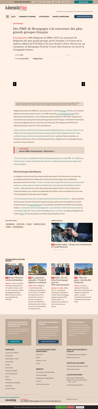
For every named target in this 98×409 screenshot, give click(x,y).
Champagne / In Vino (12, 358)
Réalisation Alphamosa (31, 394)
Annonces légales (48, 341)
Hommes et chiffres (27, 17)
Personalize (80, 407)
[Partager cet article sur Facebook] (77, 55)
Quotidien (8, 385)
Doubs (29, 224)
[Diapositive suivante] (83, 84)
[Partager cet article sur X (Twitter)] (73, 55)
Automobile (9, 368)
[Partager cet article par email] (83, 55)
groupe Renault (35, 205)
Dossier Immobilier (11, 370)
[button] (7, 16)
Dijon (22, 214)
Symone (63, 111)
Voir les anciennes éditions (75, 385)
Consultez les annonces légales (76, 354)
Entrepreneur (18, 227)
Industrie (56, 2)
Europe (7, 364)
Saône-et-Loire (39, 224)
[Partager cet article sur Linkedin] (80, 55)
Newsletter (83, 2)
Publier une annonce (73, 357)
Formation (37, 2)
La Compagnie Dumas (65, 114)
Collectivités (9, 361)
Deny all (71, 407)
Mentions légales (41, 375)
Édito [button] (13, 16)
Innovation (67, 2)
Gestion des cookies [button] (42, 384)
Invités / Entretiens (61, 17)
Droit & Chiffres (10, 388)
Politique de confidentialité (44, 378)
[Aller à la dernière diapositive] (14, 84)
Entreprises (44, 17)
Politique (8, 379)
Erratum (38, 381)
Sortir (7, 376)
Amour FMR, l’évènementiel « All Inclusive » (37, 151)
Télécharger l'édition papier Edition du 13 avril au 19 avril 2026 (77, 380)
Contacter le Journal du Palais (45, 372)
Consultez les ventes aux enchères (77, 366)
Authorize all (61, 407)
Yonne (8, 227)
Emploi (47, 2)
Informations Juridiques (12, 382)
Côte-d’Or (20, 224)
